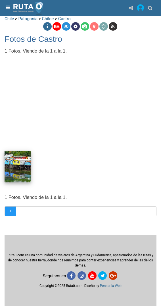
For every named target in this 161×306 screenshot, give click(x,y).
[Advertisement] (80, 98)
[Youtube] (92, 275)
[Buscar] (150, 8)
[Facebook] (71, 275)
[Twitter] (102, 275)
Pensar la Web (111, 286)
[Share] (131, 8)
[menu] (7, 8)
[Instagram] (82, 275)
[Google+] (113, 275)
